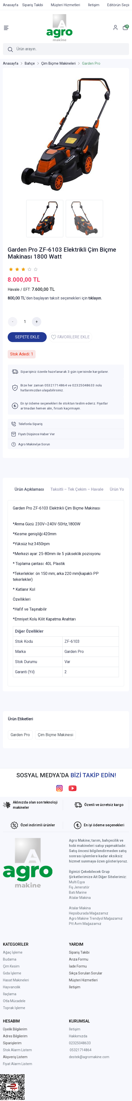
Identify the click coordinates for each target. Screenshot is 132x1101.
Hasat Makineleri (16, 980)
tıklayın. (95, 298)
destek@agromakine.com (89, 1057)
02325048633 (80, 1043)
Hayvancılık (11, 987)
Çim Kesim (11, 966)
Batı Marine (78, 892)
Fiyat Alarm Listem (17, 1064)
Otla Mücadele (14, 1001)
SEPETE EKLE (27, 337)
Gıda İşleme (12, 973)
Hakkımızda (78, 1036)
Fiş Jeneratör (79, 887)
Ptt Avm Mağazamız (85, 924)
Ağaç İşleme (12, 952)
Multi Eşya (77, 882)
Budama (9, 959)
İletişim (74, 1029)
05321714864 (80, 1050)
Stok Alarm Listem (17, 1050)
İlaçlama (9, 994)
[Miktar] (24, 321)
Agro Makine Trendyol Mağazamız (96, 918)
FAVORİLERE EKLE (70, 337)
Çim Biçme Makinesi (55, 734)
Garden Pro (20, 734)
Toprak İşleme (14, 1008)
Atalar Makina (80, 898)
